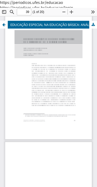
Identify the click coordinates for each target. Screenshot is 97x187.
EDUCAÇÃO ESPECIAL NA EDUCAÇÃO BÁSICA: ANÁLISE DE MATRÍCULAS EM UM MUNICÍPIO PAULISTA (53, 24)
